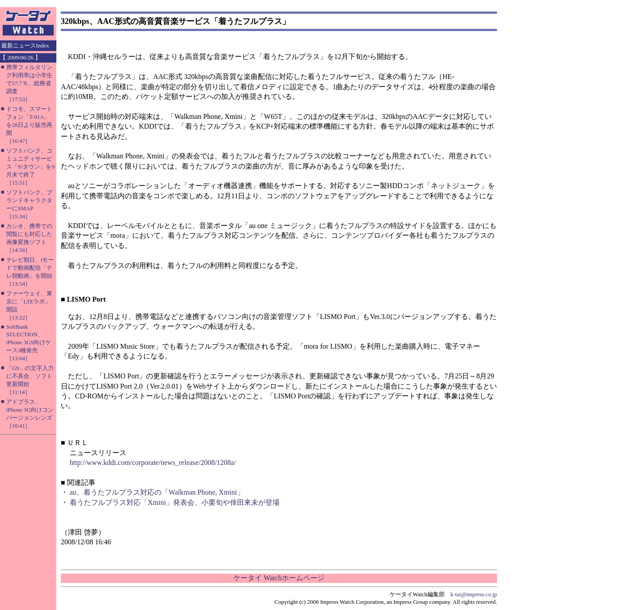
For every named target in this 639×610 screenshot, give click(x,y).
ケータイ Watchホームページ (278, 578)
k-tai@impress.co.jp (473, 594)
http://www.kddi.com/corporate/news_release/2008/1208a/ (153, 462)
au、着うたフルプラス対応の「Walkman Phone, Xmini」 (157, 492)
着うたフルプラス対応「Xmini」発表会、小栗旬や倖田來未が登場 (175, 502)
